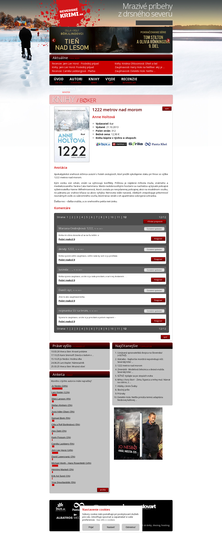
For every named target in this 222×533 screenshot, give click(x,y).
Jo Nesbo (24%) (60, 386)
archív (103, 489)
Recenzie (129, 80)
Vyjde (110, 80)
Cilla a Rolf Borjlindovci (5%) (66, 424)
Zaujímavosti (66, 89)
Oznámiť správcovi (154, 229)
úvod (58, 80)
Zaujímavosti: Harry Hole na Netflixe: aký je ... (140, 67)
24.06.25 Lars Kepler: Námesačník (67, 362)
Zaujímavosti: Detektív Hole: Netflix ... (135, 71)
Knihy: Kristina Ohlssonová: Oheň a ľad (136, 63)
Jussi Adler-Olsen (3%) (63, 412)
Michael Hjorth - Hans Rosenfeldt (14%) (71, 463)
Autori (76, 80)
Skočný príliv (123, 389)
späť (167, 108)
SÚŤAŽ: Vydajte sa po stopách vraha (135, 375)
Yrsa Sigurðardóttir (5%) (64, 482)
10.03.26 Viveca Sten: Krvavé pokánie (69, 351)
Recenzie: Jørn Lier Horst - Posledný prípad (75, 63)
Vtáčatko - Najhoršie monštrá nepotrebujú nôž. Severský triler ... (140, 360)
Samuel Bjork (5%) (61, 418)
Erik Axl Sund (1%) (61, 476)
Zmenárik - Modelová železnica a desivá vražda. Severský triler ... (140, 371)
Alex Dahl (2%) (59, 431)
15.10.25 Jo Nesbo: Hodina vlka (66, 359)
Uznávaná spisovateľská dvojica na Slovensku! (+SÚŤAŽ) (139, 354)
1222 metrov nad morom (129, 365)
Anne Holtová (103, 116)
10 (112, 217)
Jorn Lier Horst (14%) (62, 450)
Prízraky (121, 393)
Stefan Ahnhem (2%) (62, 405)
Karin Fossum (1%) (61, 437)
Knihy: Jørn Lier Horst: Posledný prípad (73, 67)
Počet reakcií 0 (67, 239)
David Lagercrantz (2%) (63, 457)
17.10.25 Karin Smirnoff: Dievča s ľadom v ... (72, 355)
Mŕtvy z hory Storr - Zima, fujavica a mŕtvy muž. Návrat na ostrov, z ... (143, 381)
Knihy (93, 80)
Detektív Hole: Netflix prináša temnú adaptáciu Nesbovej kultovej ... (140, 398)
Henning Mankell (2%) (63, 469)
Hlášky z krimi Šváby (127, 386)
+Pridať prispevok (155, 221)
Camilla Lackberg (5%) (63, 444)
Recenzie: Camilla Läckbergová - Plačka (73, 71)
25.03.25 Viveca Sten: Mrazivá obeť (68, 366)
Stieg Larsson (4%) (61, 399)
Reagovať (158, 238)
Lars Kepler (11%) (61, 392)
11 (118, 217)
